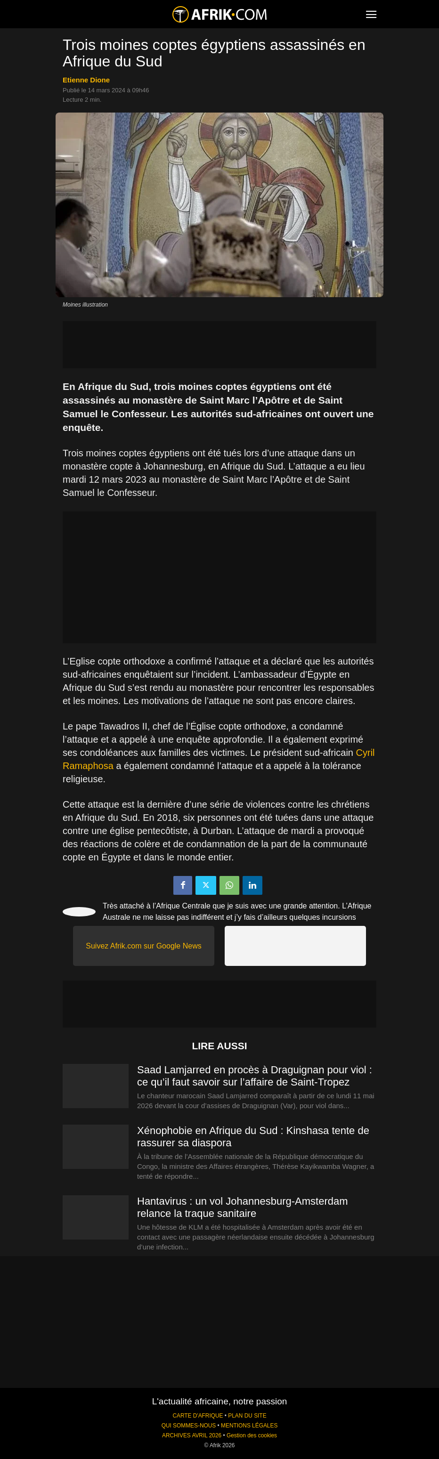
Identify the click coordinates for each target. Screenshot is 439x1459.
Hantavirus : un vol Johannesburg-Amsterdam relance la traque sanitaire (242, 1207)
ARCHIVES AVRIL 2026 (191, 1435)
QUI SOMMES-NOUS (189, 1425)
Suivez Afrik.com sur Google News (143, 946)
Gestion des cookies (252, 1435)
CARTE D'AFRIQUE (197, 1415)
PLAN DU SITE (247, 1415)
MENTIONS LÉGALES (249, 1425)
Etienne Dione (86, 80)
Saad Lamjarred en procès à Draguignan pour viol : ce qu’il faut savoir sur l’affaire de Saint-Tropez (254, 1076)
